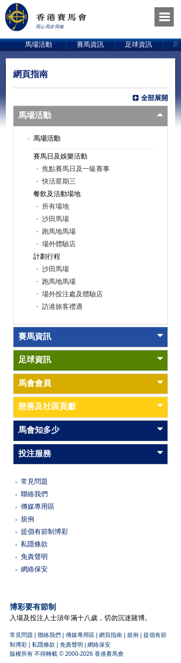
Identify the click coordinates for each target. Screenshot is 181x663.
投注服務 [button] (34, 453)
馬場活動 (38, 44)
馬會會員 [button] (34, 383)
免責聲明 (34, 556)
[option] (39, 45)
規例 (27, 519)
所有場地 (55, 206)
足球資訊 (138, 44)
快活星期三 (59, 181)
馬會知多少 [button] (38, 430)
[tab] (90, 116)
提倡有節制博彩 (44, 531)
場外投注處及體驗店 (72, 294)
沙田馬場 (55, 219)
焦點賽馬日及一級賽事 (76, 168)
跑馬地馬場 (59, 231)
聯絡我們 (34, 494)
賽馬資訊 (90, 44)
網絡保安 (34, 569)
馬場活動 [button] (34, 115)
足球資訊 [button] (34, 359)
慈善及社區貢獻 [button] (47, 406)
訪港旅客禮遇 (62, 306)
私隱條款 (34, 544)
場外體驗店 (59, 244)
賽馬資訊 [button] (34, 336)
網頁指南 (110, 635)
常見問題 (34, 481)
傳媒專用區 (38, 506)
